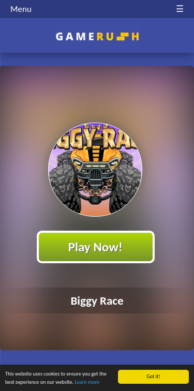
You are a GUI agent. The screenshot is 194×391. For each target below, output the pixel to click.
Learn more (87, 382)
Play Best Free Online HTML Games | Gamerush (97, 36)
